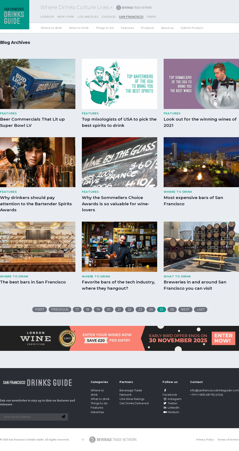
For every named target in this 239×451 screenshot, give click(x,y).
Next (185, 309)
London (47, 16)
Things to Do (105, 28)
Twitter (170, 403)
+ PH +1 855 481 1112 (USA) (206, 394)
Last (201, 309)
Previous (59, 309)
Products (147, 28)
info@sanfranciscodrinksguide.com (214, 390)
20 (109, 309)
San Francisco (131, 16)
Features (127, 28)
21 (119, 309)
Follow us (170, 382)
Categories (99, 382)
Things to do (99, 403)
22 (129, 309)
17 (77, 309)
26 (172, 309)
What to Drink (79, 28)
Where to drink (51, 28)
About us (167, 28)
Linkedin (171, 407)
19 (98, 309)
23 (140, 309)
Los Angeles (88, 16)
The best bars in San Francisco (33, 282)
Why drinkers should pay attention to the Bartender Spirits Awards (36, 204)
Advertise (97, 412)
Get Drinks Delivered (134, 403)
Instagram (172, 399)
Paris (151, 16)
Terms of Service (228, 439)
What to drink (100, 399)
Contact (196, 382)
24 (151, 309)
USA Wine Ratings (132, 399)
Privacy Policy (205, 439)
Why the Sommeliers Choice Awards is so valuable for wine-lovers (115, 204)
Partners (126, 382)
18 (87, 309)
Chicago (109, 16)
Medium (171, 412)
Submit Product (192, 28)
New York (65, 16)
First (39, 309)
